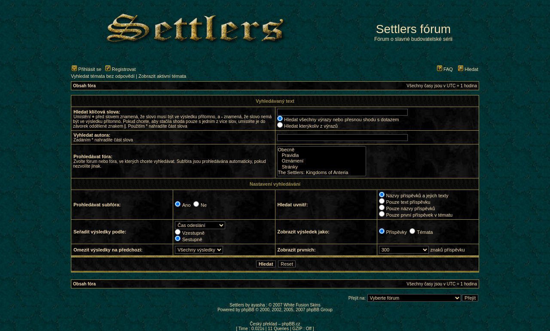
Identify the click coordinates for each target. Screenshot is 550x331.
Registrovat (120, 69)
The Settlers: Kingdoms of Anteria (322, 172)
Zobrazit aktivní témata (162, 76)
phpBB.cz (291, 324)
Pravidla (322, 155)
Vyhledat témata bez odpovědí (102, 76)
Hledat (468, 69)
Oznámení (322, 161)
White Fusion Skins (302, 305)
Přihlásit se (86, 69)
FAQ (445, 69)
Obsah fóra (84, 85)
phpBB (247, 309)
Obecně (322, 150)
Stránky (322, 167)
